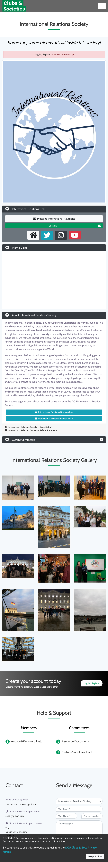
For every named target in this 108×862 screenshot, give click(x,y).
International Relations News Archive (54, 412)
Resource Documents (76, 741)
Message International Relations (54, 218)
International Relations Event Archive (54, 418)
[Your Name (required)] (66, 816)
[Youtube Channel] (75, 235)
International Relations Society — (28, 427)
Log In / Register (42, 54)
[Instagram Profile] (61, 235)
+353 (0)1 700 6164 (14, 816)
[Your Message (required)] (79, 828)
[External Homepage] (33, 235)
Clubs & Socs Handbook (77, 752)
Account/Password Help (26, 741)
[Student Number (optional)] (92, 816)
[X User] (47, 235)
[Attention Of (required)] (79, 801)
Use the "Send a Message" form (20, 804)
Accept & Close (95, 856)
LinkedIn (75, 225)
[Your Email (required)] (79, 809)
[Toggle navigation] (102, 6)
